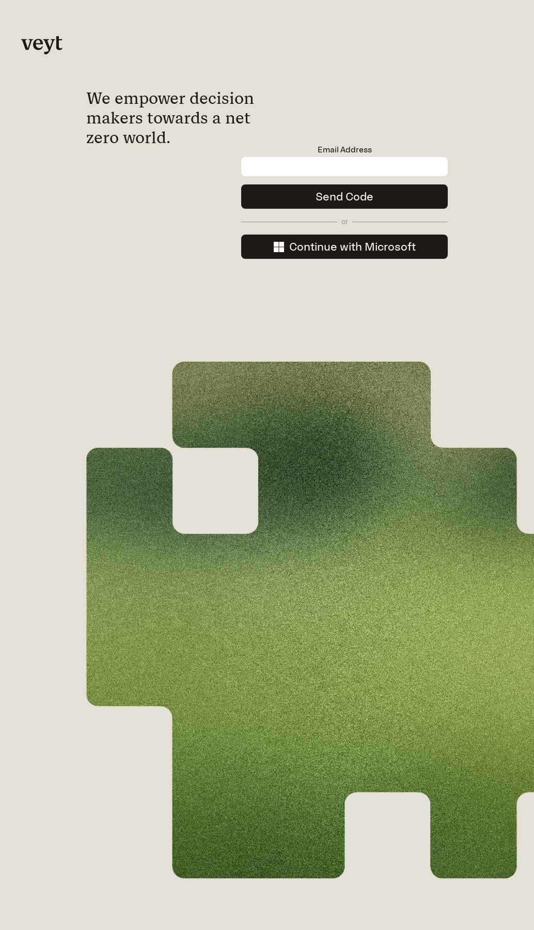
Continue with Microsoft (345, 247)
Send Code (344, 197)
